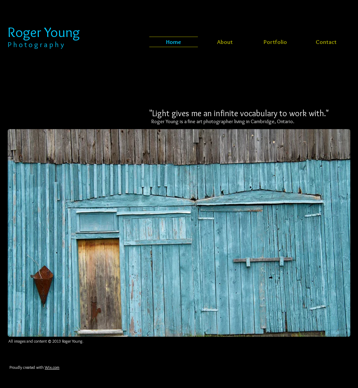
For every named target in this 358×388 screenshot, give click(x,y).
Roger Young (44, 31)
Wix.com (52, 367)
